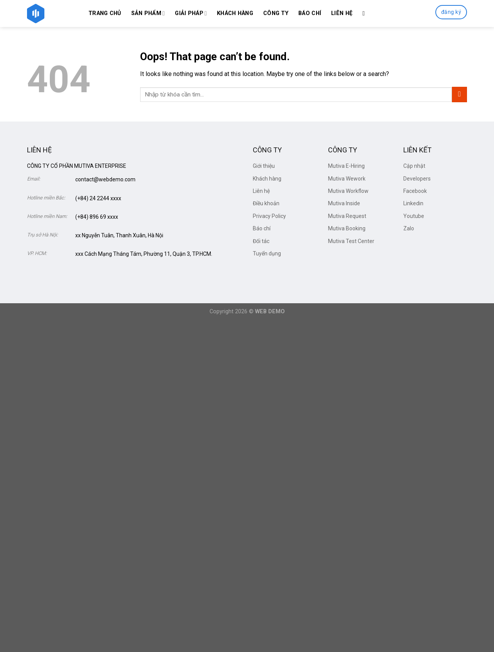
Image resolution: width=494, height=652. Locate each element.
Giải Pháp (191, 13)
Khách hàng (235, 13)
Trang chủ (104, 13)
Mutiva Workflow (348, 191)
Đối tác (261, 241)
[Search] (365, 13)
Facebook (415, 191)
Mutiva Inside (344, 203)
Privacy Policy (269, 216)
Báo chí (309, 13)
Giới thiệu (264, 166)
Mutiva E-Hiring (346, 166)
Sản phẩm (148, 13)
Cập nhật (414, 166)
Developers (417, 179)
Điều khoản (266, 203)
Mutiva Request (347, 216)
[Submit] (459, 94)
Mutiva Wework (346, 179)
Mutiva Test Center (351, 241)
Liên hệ (341, 13)
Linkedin (413, 203)
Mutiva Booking (346, 228)
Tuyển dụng (267, 253)
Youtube (413, 216)
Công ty (275, 13)
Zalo (408, 228)
